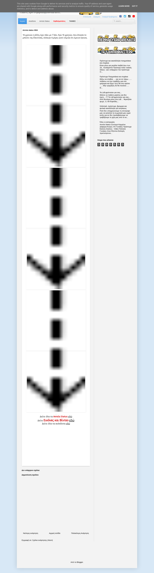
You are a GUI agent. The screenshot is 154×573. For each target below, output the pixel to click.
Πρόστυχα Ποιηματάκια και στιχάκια (114, 77)
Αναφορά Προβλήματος (109, 17)
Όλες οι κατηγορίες (107, 122)
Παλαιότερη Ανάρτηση (80, 533)
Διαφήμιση (96, 17)
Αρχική (22, 21)
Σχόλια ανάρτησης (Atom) (42, 540)
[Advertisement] (56, 445)
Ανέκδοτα (32, 21)
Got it (135, 6)
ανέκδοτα (62, 423)
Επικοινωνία (87, 17)
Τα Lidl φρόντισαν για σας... (111, 92)
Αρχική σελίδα (54, 533)
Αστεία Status (44, 21)
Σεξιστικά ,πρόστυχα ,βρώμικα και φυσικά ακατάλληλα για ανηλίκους (113, 107)
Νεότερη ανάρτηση (30, 533)
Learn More (124, 6)
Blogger (80, 562)
